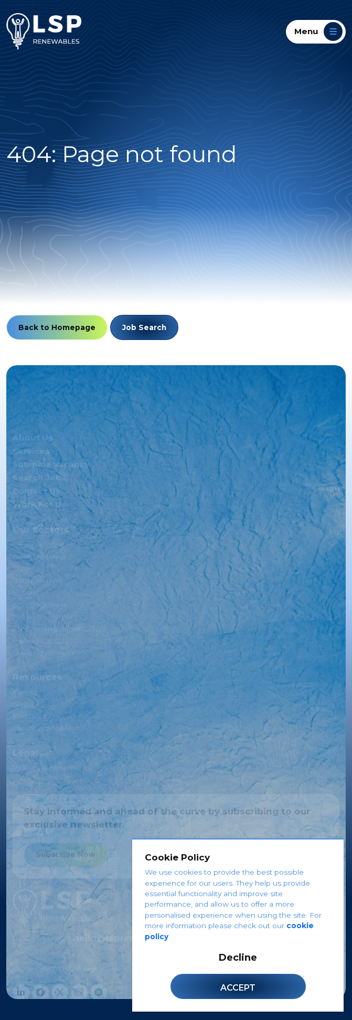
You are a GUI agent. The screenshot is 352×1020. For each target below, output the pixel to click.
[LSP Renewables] (43, 31)
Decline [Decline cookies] (238, 957)
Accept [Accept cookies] (237, 988)
